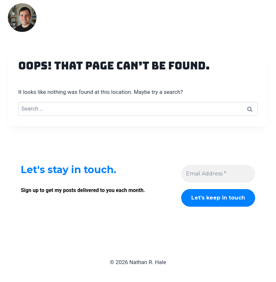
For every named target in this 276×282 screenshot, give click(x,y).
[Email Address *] (218, 174)
